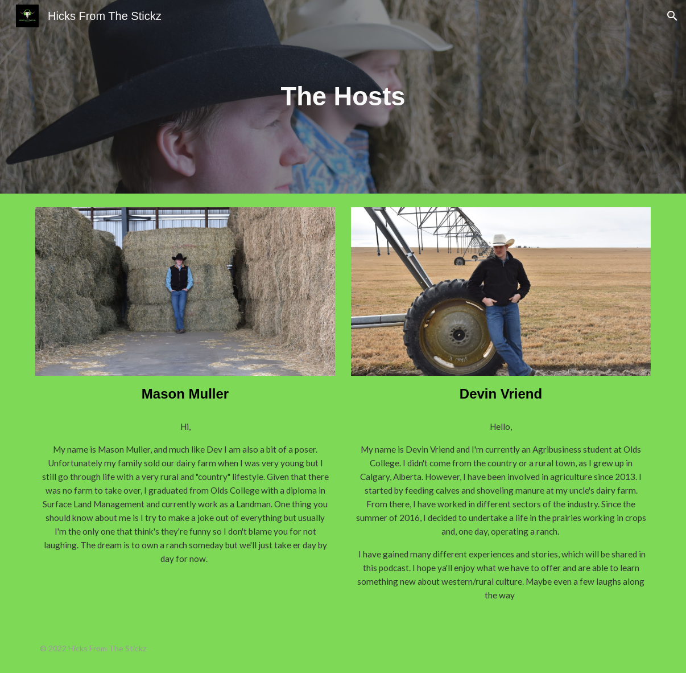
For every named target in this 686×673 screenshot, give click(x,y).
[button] (672, 16)
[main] (343, 97)
